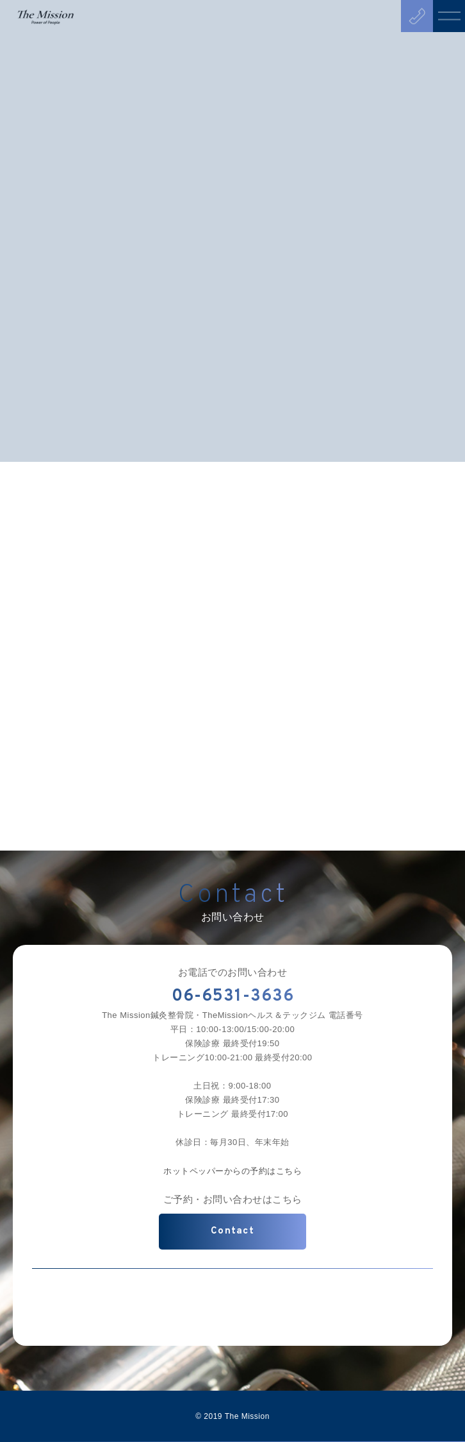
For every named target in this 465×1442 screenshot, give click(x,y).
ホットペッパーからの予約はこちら (232, 1171)
